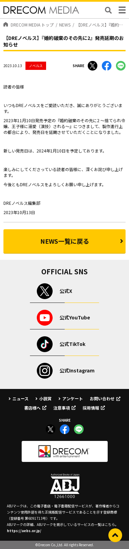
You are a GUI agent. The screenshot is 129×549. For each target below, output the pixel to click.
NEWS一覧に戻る (64, 240)
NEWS (65, 25)
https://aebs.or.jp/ (24, 530)
